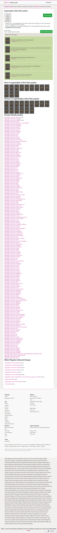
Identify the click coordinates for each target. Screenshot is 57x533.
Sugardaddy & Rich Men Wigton (11, 284)
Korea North (16, 488)
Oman (11, 502)
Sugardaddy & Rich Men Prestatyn (12, 132)
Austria (45, 460)
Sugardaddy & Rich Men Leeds (11, 147)
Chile (9, 470)
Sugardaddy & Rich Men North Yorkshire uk (14, 204)
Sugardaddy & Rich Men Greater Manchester (14, 314)
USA (6, 458)
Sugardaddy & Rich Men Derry (11, 237)
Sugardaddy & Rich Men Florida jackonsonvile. (15, 355)
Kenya (6, 488)
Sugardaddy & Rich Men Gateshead (12, 196)
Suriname (30, 514)
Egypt (39, 474)
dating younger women (14, 446)
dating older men (25, 446)
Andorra (35, 458)
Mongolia (29, 496)
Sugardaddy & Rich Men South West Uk (13, 140)
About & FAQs (33, 396)
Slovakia (46, 510)
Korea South (23, 488)
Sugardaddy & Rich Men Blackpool (12, 280)
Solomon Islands (14, 512)
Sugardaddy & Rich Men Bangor (11, 154)
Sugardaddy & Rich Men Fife (11, 328)
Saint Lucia (32, 506)
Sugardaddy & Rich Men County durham (13, 214)
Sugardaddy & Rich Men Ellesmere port (13, 178)
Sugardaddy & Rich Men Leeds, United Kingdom (15, 141)
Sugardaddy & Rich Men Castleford (12, 286)
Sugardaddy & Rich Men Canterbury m (13, 246)
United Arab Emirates (35, 519)
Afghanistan (11, 458)
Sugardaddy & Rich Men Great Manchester (14, 261)
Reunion (38, 504)
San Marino (31, 508)
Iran (19, 486)
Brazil (48, 464)
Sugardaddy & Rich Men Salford (11, 344)
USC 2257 (32, 434)
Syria (23, 515)
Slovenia (7, 512)
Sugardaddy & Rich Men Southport (12, 230)
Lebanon (23, 490)
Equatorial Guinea (10, 476)
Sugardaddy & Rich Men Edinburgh (12, 120)
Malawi (32, 492)
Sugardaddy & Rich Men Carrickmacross (13, 232)
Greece (35, 480)
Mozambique (47, 496)
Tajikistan (32, 515)
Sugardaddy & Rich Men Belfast (11, 249)
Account (48, 2)
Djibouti (12, 474)
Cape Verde (25, 468)
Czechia (48, 472)
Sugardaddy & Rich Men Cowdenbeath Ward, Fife (15, 217)
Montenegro (20, 510)
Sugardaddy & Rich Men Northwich (12, 156)
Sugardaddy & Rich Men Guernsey (12, 356)
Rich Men (7, 444)
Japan (39, 486)
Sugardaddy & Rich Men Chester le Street (13, 207)
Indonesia (15, 486)
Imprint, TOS (33, 431)
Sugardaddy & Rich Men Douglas (11, 349)
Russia (47, 504)
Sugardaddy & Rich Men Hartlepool (12, 197)
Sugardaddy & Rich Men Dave (11, 258)
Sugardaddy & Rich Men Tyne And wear (13, 283)
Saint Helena (13, 506)
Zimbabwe (30, 523)
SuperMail (7, 441)
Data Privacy (33, 432)
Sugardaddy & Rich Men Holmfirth (12, 329)
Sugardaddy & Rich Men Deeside (11, 277)
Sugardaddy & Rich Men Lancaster (12, 172)
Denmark (7, 474)
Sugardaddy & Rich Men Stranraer (12, 137)
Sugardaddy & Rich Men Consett (11, 216)
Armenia (31, 460)
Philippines (8, 504)
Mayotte (35, 494)
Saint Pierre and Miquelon (43, 506)
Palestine (24, 502)
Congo (6, 472)
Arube (36, 460)
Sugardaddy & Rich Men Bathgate (12, 165)
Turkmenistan (43, 517)
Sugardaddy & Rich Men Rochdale (12, 186)
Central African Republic (44, 468)
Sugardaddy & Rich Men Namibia (12, 365)
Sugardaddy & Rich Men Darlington (12, 245)
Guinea (24, 482)
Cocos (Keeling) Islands (30, 470)
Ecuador (35, 474)
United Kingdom (45, 519)
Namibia (12, 498)
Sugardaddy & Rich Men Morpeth (12, 294)
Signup (12, 2)
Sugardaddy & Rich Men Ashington (12, 163)
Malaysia (36, 492)
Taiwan (27, 515)
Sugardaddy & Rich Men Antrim (11, 151)
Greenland (40, 480)
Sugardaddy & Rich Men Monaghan (12, 352)
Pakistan (15, 502)
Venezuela (24, 521)
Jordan (43, 486)
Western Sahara (13, 523)
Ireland (25, 486)
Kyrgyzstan (35, 488)
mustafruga (14, 41)
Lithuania (48, 490)
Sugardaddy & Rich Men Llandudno (12, 155)
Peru (50, 502)
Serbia (15, 510)
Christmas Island (19, 470)
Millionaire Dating (40, 444)
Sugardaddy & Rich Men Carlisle (11, 268)
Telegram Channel (8, 6)
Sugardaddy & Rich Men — (10, 332)
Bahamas (13, 462)
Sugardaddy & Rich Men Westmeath (12, 321)
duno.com (32, 410)
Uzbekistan (13, 521)
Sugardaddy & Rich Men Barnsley (12, 279)
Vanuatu (18, 521)
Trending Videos (9, 415)
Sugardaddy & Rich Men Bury (11, 346)
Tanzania (37, 515)
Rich (6, 429)
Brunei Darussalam (27, 466)
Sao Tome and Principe (41, 508)
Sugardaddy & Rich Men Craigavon (12, 256)
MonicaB (14, 58)
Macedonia (19, 492)
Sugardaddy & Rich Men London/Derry (13, 187)
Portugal (22, 504)
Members (7, 410)
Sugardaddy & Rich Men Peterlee (11, 266)
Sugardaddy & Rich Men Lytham (11, 248)
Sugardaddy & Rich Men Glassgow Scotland (14, 238)
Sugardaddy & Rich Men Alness (11, 189)
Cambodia (8, 468)
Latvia (18, 490)
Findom (38, 446)
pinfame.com (38, 6)
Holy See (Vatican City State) (23, 484)
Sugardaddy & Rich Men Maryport (12, 308)
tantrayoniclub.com (34, 411)
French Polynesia (28, 478)
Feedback (51, 531)
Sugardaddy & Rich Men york (11, 170)
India (10, 486)
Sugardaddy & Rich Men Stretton (11, 176)
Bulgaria (35, 466)
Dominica (18, 474)
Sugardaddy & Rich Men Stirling (11, 322)
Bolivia (16, 464)
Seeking (12, 444)
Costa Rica (23, 472)
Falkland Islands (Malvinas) (36, 476)
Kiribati (11, 488)
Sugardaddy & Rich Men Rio (10, 334)
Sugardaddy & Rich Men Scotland (12, 270)
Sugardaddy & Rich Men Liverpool (12, 272)
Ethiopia (26, 476)
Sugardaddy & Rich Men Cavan (11, 169)
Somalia (21, 512)
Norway (7, 502)
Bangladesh (24, 462)
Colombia (40, 470)
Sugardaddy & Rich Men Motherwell (12, 152)
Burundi (47, 466)
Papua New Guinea (37, 502)
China (12, 470)
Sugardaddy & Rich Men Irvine (11, 358)
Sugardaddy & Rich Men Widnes (11, 331)
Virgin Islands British (39, 521)
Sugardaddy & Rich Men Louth (11, 287)
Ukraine (26, 519)
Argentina (26, 460)
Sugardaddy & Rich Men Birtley (11, 166)
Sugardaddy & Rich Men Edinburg (12, 175)
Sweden (13, 515)
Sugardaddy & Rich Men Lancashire (12, 128)
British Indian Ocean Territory (13, 466)
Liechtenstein (42, 490)
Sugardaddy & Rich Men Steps (11, 183)
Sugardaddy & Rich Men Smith (11, 190)
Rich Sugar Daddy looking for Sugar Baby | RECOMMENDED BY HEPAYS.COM (23, 353)
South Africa (27, 512)
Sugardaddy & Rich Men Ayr (10, 345)
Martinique (17, 494)
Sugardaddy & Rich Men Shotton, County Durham (15, 327)
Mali (46, 492)
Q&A (6, 418)
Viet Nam (30, 521)
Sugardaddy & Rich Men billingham (12, 351)
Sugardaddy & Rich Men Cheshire (12, 276)
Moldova (18, 496)
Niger (20, 500)
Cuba (40, 472)
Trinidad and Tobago (25, 517)
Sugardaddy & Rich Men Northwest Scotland (14, 194)
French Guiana (19, 478)
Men (6, 434)
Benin (48, 462)
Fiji (5, 478)
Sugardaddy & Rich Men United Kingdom (13, 235)
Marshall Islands (9, 494)
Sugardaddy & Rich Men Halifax (11, 262)
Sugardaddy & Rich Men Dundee (11, 161)
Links (31, 400)
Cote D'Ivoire (30, 472)
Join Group (47, 15)
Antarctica (8, 460)
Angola (40, 458)
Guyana (37, 482)
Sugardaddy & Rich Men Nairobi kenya (14, 381)
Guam (13, 482)
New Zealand (8, 500)
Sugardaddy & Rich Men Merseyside (12, 293)
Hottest (6, 420)
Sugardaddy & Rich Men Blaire (11, 239)
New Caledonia (47, 498)
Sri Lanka (20, 514)
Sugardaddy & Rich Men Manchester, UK (13, 173)
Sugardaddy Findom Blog (36, 401)
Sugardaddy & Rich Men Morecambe (12, 318)
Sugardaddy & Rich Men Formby (11, 265)
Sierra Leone (34, 510)
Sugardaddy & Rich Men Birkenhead (12, 290)
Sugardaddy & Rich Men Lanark (11, 337)
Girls (6, 436)
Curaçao (32, 498)
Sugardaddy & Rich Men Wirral (11, 203)
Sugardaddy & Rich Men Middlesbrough (13, 192)
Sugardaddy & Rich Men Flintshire (12, 179)
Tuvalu (17, 519)
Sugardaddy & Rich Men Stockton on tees (13, 310)
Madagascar (26, 492)
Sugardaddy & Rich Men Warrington (12, 124)
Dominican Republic (26, 474)
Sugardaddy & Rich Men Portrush (12, 251)
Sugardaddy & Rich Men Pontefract (12, 342)
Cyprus (44, 472)
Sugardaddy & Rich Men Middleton (12, 213)
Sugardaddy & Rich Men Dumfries (12, 275)
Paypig (43, 446)
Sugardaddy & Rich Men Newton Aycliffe (13, 218)
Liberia (32, 490)
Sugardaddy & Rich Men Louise (11, 134)
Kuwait (30, 488)
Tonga (17, 517)
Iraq (21, 486)
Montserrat (35, 496)
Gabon (7, 480)
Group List (7, 412)
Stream (6, 407)
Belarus (36, 462)
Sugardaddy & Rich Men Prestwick (12, 138)
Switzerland (18, 515)
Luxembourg (8, 492)
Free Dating (33, 446)
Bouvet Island (42, 464)
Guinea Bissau (30, 482)
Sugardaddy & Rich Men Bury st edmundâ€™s (15, 228)
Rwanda (7, 506)
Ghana (25, 480)
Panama (29, 502)
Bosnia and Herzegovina (26, 464)
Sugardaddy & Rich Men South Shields (13, 200)
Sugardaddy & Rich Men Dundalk (12, 348)
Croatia (36, 472)
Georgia (15, 480)
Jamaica (35, 486)
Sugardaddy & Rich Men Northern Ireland (13, 289)
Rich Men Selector (9, 427)
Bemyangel (14, 67)
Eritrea (17, 476)
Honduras (34, 484)
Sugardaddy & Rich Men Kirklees (12, 313)
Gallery (6, 417)
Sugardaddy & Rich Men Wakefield (12, 223)
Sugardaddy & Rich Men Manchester (12, 131)
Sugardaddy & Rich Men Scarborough (13, 231)
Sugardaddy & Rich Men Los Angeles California (15, 224)
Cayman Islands (32, 468)
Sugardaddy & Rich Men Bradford (12, 127)
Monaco (23, 496)
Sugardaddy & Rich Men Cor (10, 168)
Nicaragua (15, 500)
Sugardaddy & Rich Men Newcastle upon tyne (14, 199)
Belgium (40, 462)
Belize (44, 462)
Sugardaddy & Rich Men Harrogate (12, 307)
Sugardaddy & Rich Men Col (10, 259)
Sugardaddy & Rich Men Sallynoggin (12, 263)
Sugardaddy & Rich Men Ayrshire (12, 221)
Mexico (40, 494)
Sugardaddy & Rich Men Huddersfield (13, 273)
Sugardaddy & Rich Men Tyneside (12, 320)
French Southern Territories (41, 478)
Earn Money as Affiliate (35, 398)
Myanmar (7, 498)
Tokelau (13, 517)
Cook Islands (16, 472)
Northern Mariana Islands (45, 500)
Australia (40, 460)
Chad (6, 470)
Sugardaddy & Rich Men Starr (11, 135)
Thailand (42, 515)
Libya (36, 490)
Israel (28, 486)
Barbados (30, 462)
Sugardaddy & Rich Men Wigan (11, 149)
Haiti (40, 482)
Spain (16, 514)
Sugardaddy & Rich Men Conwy (11, 220)
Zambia (24, 523)
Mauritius (30, 494)
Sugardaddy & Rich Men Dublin (11, 304)
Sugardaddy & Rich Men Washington (12, 341)
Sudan (25, 514)
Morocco (41, 496)
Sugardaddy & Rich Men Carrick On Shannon (14, 315)
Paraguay (45, 502)
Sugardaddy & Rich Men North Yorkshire (13, 317)
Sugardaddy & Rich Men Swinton (11, 306)
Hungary (46, 484)
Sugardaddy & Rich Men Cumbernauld (13, 255)
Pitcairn (13, 504)
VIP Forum (7, 422)
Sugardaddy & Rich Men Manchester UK (13, 338)
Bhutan (12, 464)
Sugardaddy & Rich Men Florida (11, 185)
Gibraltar (30, 480)
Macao (14, 492)
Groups (6, 408)
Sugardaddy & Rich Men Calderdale (12, 208)
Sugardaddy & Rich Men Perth (11, 193)
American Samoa (28, 458)
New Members (8, 432)
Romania (43, 504)
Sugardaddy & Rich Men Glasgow (12, 117)
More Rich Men (18, 444)
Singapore (41, 510)
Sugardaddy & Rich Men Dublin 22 (12, 225)
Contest (7, 405)
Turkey (37, 517)
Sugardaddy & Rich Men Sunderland (12, 291)
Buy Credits (11, 398)
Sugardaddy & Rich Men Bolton (11, 296)
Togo (9, 517)
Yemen (20, 523)
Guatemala (19, 482)
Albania (17, 458)
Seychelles (28, 510)
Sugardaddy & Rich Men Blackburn (12, 325)
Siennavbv (14, 76)
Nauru (17, 498)
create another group (46, 31)
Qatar (33, 504)
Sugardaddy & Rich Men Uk (10, 118)
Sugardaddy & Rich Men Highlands (12, 303)
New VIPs (7, 431)
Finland (9, 478)
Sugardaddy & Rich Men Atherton (12, 130)
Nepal (21, 498)
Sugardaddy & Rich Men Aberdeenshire (13, 244)
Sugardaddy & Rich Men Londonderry (13, 297)
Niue (27, 500)
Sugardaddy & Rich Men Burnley (11, 242)
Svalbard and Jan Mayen (40, 514)
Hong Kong (40, 484)
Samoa (26, 508)
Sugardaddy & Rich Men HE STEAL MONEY (14, 324)
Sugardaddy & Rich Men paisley (11, 201)
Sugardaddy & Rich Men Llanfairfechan (13, 234)
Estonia (21, 476)
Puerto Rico (28, 504)
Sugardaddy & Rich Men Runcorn (12, 269)
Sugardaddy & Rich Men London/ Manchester (14, 299)
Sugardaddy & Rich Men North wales (12, 206)
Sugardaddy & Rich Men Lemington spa (13, 339)
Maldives (42, 492)
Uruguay (7, 521)
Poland (18, 504)
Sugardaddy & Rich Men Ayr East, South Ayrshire (15, 300)
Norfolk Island (33, 500)
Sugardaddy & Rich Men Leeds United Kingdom (15, 241)
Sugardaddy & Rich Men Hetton (11, 210)
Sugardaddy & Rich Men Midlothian (12, 301)
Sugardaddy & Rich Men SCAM (11, 159)
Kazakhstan (48, 486)
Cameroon (14, 468)
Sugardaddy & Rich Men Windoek (12, 362)
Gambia (11, 480)
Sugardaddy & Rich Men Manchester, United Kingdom (16, 123)
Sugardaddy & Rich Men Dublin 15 (12, 162)
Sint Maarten (38, 498)
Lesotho (28, 490)
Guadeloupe (8, 482)
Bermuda (7, 464)
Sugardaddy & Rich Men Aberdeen (12, 253)
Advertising (32, 405)
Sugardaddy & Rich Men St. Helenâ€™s (13, 148)
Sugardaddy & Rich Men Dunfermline (13, 125)
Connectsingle (8, 384)
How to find (26, 444)
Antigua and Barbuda (17, 460)
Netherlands (26, 498)
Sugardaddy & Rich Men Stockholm (13, 367)
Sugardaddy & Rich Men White (11, 282)
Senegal (11, 510)
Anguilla (44, 458)
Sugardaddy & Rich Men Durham (11, 180)
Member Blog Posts (9, 423)
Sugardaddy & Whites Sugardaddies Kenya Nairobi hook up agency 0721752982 (23, 377)
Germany (20, 480)
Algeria (21, 458)
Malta (49, 492)
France (13, 478)
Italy (31, 486)
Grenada (45, 480)
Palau (19, 502)
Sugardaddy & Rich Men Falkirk (11, 182)
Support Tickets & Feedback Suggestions (40, 427)
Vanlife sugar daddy (9, 379)
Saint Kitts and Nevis (23, 506)
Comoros (45, 470)
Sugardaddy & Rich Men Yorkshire (12, 311)
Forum (6, 403)
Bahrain (18, 462)
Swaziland (7, 515)
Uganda (21, 519)
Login (16, 2)
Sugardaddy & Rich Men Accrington (12, 252)
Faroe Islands (47, 476)
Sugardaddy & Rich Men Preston (11, 211)
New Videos (8, 413)
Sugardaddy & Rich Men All (10, 335)
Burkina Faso (41, 466)
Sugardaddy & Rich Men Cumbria (12, 227)
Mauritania (24, 494)
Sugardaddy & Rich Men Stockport (12, 142)
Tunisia (33, 517)
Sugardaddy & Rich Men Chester (11, 121)
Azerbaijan (8, 462)
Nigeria (24, 500)
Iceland (7, 486)
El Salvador (44, 474)
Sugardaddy (32, 444)
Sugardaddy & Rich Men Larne (11, 158)
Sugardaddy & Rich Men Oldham (11, 145)
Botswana (35, 464)
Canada (19, 468)
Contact (32, 403)
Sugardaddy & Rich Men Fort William (13, 144)
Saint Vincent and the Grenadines (14, 508)
